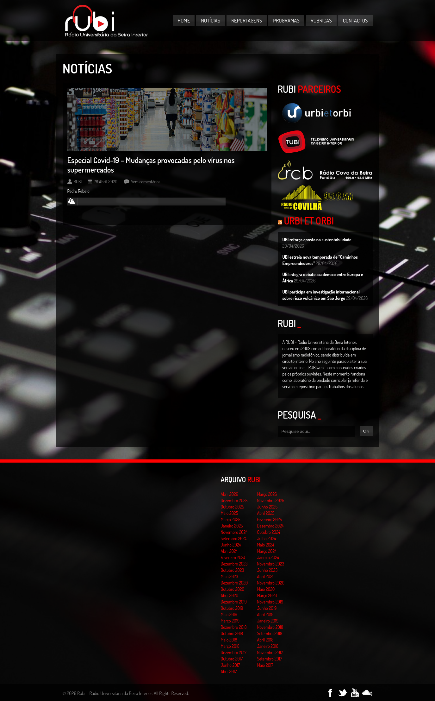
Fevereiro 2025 (269, 519)
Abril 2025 (266, 513)
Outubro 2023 (232, 570)
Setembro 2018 (270, 633)
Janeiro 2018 (267, 646)
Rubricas (321, 20)
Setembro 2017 (269, 658)
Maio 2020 (266, 589)
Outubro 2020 (232, 589)
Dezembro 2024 (270, 525)
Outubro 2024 (268, 532)
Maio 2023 (229, 576)
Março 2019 (230, 620)
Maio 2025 (229, 513)
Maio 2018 (229, 639)
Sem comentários (145, 181)
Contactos (355, 20)
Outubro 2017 (232, 658)
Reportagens (246, 20)
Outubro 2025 (232, 506)
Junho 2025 (267, 506)
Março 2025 (230, 519)
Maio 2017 (265, 665)
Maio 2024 (265, 544)
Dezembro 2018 (234, 627)
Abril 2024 (229, 551)
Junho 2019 (267, 608)
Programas (286, 20)
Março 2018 (230, 646)
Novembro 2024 (234, 532)
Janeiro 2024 (268, 557)
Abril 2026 (229, 494)
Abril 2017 (229, 671)
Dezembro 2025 (234, 500)
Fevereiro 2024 (233, 557)
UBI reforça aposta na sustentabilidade (317, 239)
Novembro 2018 (270, 627)
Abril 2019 (265, 614)
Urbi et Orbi (309, 221)
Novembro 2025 (270, 500)
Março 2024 (267, 551)
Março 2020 (267, 595)
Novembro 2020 (270, 582)
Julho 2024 (266, 538)
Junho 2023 (267, 570)
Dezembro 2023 (234, 563)
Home (183, 20)
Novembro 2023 (270, 563)
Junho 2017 (230, 665)
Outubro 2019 (232, 608)
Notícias (210, 20)
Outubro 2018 (232, 633)
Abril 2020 (230, 595)
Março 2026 (267, 494)
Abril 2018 (265, 639)
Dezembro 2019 (234, 601)
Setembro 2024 (234, 538)
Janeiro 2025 (232, 525)
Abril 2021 (265, 576)
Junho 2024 (231, 544)
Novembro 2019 (270, 601)
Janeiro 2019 (267, 620)
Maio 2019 (229, 614)
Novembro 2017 (270, 652)
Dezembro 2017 (233, 652)
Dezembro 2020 (234, 582)
